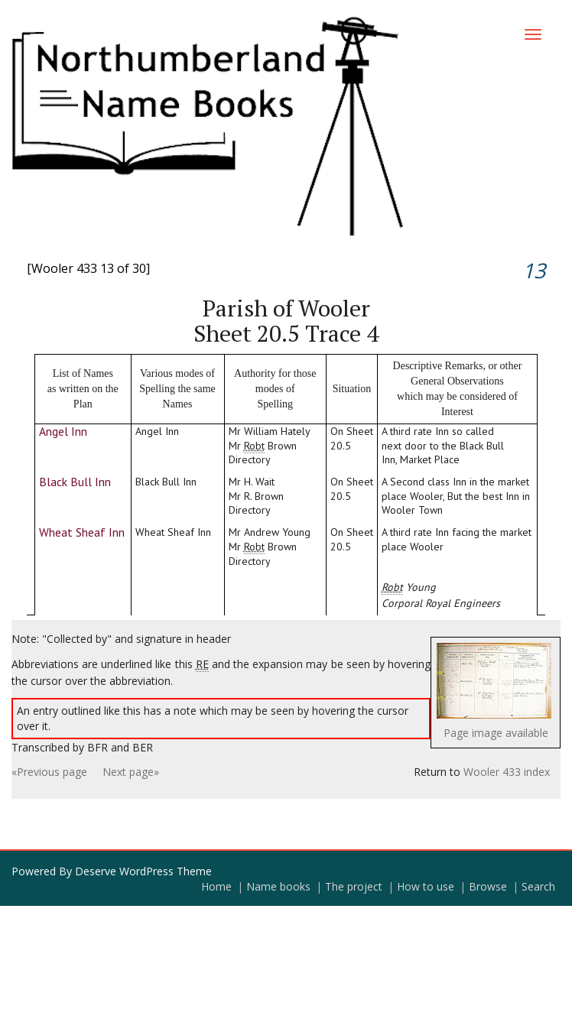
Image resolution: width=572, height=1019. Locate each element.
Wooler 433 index (506, 771)
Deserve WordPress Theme (143, 871)
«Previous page (49, 771)
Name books (278, 886)
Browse (488, 886)
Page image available (496, 732)
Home (216, 886)
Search (538, 886)
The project (353, 886)
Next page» (130, 771)
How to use (425, 886)
